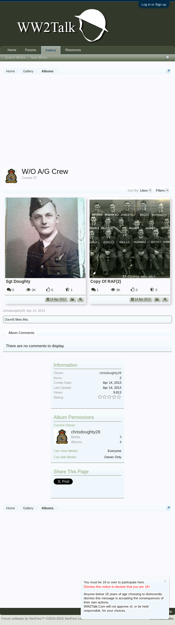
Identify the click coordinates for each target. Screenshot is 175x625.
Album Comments (21, 332)
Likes (146, 190)
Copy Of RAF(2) (105, 281)
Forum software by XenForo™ (42, 618)
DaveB (9, 319)
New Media (39, 57)
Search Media (15, 57)
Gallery (50, 50)
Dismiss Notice (165, 581)
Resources (73, 50)
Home (12, 50)
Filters (162, 190)
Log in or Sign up (154, 4)
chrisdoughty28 (14, 310)
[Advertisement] (89, 122)
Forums (30, 50)
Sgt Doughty (18, 281)
